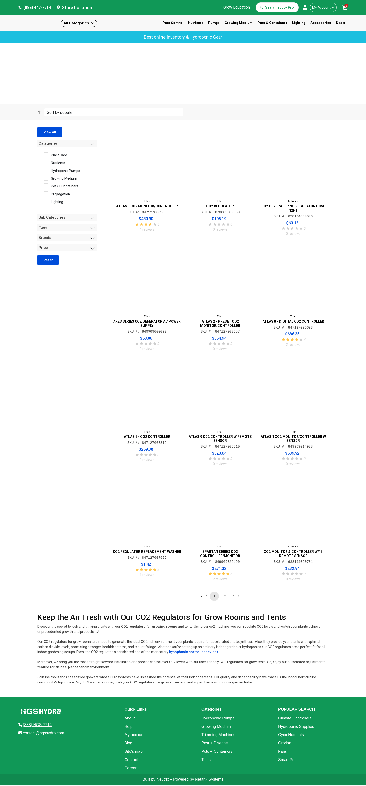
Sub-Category (90, 67)
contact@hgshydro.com (43, 734)
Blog (128, 744)
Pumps (214, 23)
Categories (48, 143)
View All (50, 132)
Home (41, 67)
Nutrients (195, 23)
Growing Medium (238, 23)
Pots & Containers (272, 23)
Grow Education (236, 7)
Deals (340, 23)
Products (55, 67)
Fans (282, 752)
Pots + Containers (62, 185)
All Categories (76, 23)
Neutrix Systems (209, 780)
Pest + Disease (214, 744)
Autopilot (293, 201)
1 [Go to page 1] (214, 597)
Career (131, 769)
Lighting (299, 23)
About (130, 719)
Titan (147, 201)
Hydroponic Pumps (63, 170)
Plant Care (57, 154)
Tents (206, 760)
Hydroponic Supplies (296, 727)
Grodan (284, 744)
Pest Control (172, 23)
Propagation (58, 193)
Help (129, 727)
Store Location (77, 7)
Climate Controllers (294, 719)
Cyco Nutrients (291, 735)
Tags (43, 227)
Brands (45, 237)
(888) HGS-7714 (37, 725)
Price (43, 247)
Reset (48, 260)
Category (71, 67)
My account (135, 735)
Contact (131, 760)
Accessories (320, 23)
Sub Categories (52, 217)
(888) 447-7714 (37, 7)
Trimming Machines (218, 735)
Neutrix (163, 780)
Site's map (134, 752)
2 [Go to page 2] (226, 597)
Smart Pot (287, 760)
